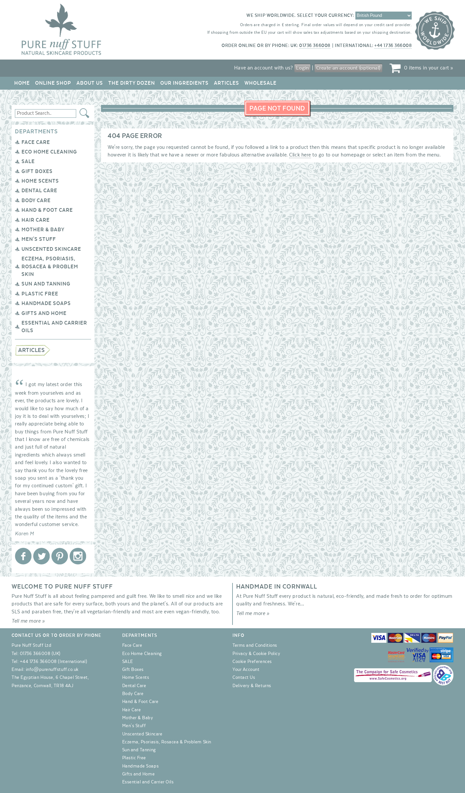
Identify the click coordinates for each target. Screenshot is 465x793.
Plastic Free (40, 294)
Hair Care (36, 220)
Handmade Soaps (46, 303)
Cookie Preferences (252, 661)
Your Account (245, 669)
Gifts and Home (44, 313)
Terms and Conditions (254, 645)
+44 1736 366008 (393, 45)
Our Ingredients (184, 83)
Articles (226, 83)
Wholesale (260, 83)
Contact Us (243, 677)
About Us (90, 83)
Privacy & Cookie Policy (256, 653)
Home (22, 83)
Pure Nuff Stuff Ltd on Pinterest (59, 556)
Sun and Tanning (46, 284)
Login (302, 68)
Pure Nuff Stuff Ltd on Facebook (23, 556)
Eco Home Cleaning (49, 152)
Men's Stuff (39, 239)
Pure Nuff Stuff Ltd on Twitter (41, 556)
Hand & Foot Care (47, 210)
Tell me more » (28, 621)
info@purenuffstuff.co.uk (52, 669)
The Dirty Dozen (131, 83)
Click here (300, 155)
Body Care (36, 200)
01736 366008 (314, 45)
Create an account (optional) (348, 68)
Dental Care (39, 191)
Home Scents (40, 181)
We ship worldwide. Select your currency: (300, 15)
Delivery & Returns (251, 685)
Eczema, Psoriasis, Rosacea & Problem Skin (50, 266)
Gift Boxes (37, 171)
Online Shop (53, 83)
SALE (28, 161)
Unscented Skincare (51, 249)
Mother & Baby (43, 230)
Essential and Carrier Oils (148, 782)
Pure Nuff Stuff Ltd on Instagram (78, 556)
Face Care (36, 142)
